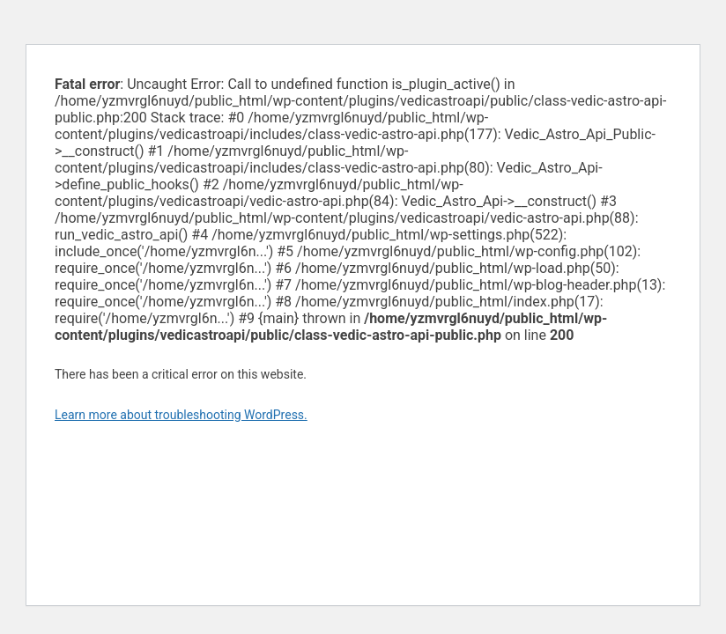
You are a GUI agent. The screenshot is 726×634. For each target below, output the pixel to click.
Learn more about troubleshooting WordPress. (181, 415)
